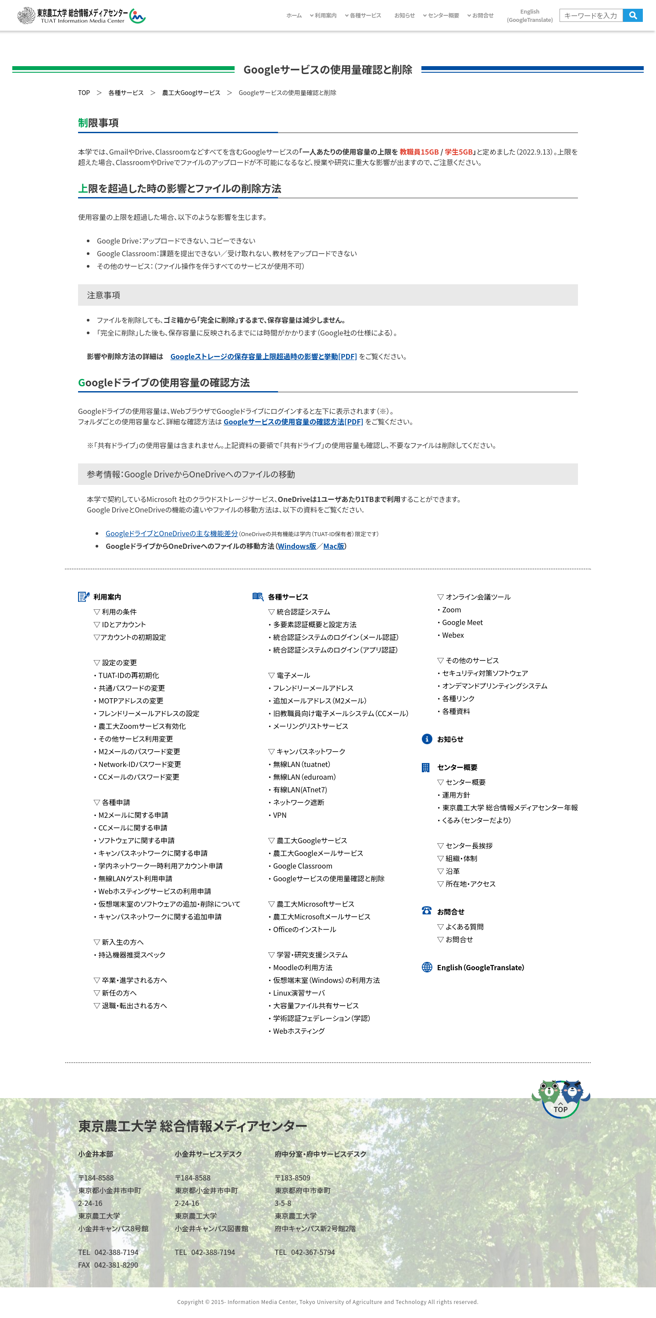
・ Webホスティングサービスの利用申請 (152, 891)
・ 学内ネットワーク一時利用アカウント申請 (158, 865)
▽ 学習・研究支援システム (308, 954)
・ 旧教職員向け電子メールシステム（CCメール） (339, 713)
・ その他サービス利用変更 (133, 738)
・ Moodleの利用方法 (300, 967)
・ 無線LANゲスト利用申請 (132, 878)
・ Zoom (449, 609)
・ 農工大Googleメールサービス (315, 853)
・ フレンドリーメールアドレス (310, 687)
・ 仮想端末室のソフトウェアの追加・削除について (167, 903)
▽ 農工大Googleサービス (307, 840)
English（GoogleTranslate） (481, 967)
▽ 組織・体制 (457, 858)
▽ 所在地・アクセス (466, 883)
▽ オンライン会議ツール (474, 596)
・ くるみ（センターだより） (474, 820)
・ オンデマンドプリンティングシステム (492, 685)
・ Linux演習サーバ (296, 992)
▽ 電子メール (289, 675)
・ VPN (277, 814)
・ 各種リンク (455, 698)
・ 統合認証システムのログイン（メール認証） (333, 637)
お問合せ (450, 911)
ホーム (294, 15)
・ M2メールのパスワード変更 (136, 751)
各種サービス (288, 596)
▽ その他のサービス (468, 660)
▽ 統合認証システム (299, 611)
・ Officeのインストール (302, 929)
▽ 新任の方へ (115, 992)
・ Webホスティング (296, 1030)
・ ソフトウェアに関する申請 (134, 840)
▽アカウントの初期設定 (129, 637)
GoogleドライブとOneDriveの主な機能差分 (172, 533)
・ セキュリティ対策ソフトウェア (482, 673)
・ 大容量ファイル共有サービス (313, 1005)
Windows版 (297, 546)
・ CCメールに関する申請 (130, 827)
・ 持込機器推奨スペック (129, 954)
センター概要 (457, 767)
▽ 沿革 (448, 871)
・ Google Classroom (300, 865)
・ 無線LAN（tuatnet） (300, 764)
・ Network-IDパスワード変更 (137, 764)
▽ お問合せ (455, 939)
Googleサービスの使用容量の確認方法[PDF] (294, 421)
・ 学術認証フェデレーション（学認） (319, 1018)
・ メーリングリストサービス (308, 726)
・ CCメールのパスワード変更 (136, 776)
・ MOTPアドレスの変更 (128, 700)
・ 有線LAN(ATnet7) (297, 789)
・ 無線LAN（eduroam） (302, 776)
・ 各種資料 (454, 711)
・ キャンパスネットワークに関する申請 (150, 853)
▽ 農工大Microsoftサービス (311, 903)
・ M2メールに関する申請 (130, 814)
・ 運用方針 (454, 794)
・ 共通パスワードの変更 (129, 687)
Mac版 (333, 546)
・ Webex (450, 634)
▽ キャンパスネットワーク (306, 751)
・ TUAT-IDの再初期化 (126, 675)
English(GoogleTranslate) (530, 15)
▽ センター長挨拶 (465, 845)
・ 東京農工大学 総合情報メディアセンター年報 (507, 807)
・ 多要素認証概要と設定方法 (312, 624)
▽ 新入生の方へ (118, 941)
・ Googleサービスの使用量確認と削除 (326, 878)
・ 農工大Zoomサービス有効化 (139, 726)
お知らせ (404, 15)
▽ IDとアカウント (119, 624)
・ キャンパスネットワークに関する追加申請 (157, 916)
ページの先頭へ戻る (561, 1099)
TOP (84, 92)
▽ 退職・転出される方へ (130, 1005)
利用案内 (107, 596)
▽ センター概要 (461, 782)
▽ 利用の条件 (115, 611)
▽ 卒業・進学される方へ (130, 980)
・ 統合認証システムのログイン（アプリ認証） (333, 649)
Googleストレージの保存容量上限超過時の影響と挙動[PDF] (264, 356)
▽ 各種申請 (111, 802)
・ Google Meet (460, 622)
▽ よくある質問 (460, 926)
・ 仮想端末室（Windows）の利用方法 (324, 980)
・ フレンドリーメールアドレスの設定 (146, 713)
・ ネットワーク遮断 (296, 802)
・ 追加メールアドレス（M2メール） (317, 700)
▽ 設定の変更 (115, 662)
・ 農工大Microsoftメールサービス (319, 916)
